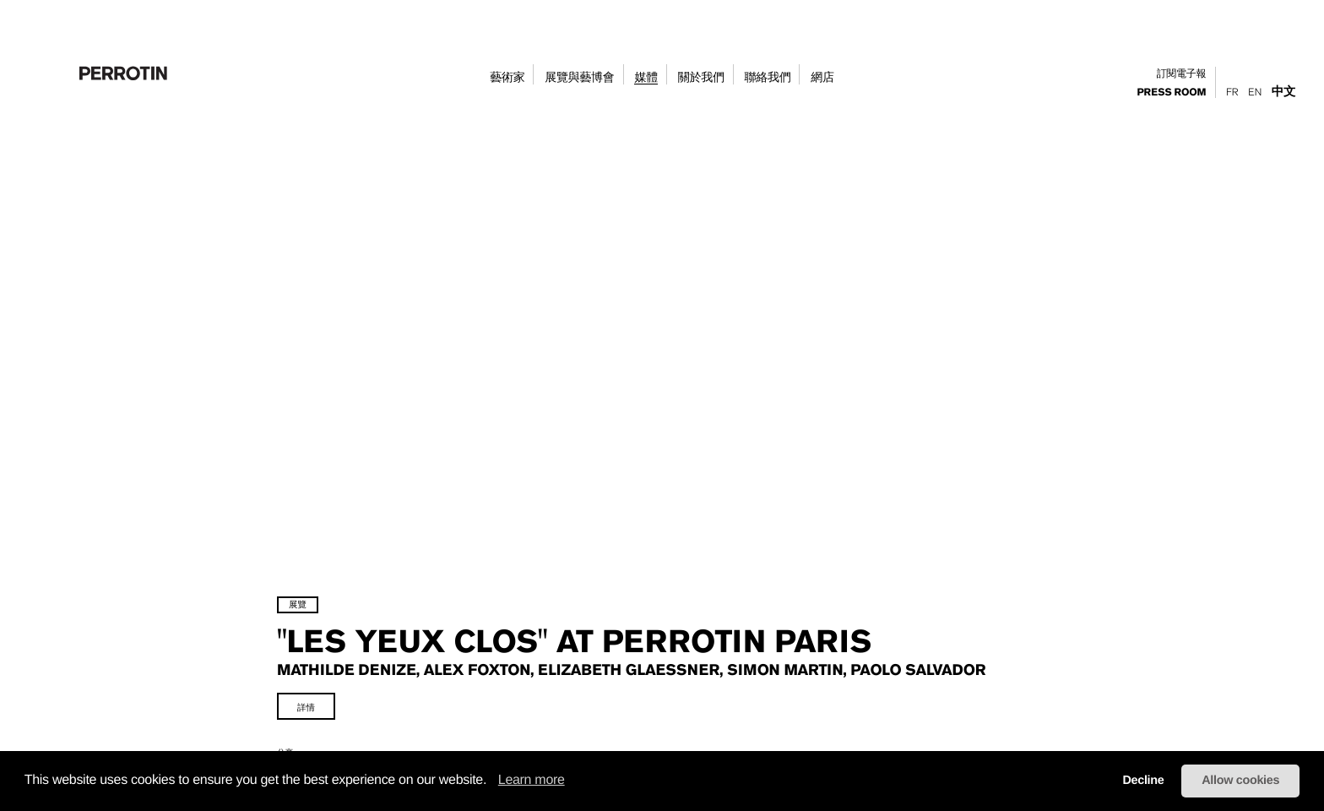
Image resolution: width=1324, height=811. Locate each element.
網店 (822, 77)
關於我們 (701, 77)
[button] (492, 781)
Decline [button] (1143, 780)
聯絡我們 (768, 77)
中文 (1283, 91)
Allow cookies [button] (1240, 780)
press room (1172, 93)
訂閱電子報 (1182, 74)
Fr (1232, 92)
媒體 (645, 77)
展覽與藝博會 (579, 77)
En (1255, 92)
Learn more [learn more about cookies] (531, 780)
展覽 (350, 547)
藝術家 (507, 77)
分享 (337, 713)
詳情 (358, 668)
